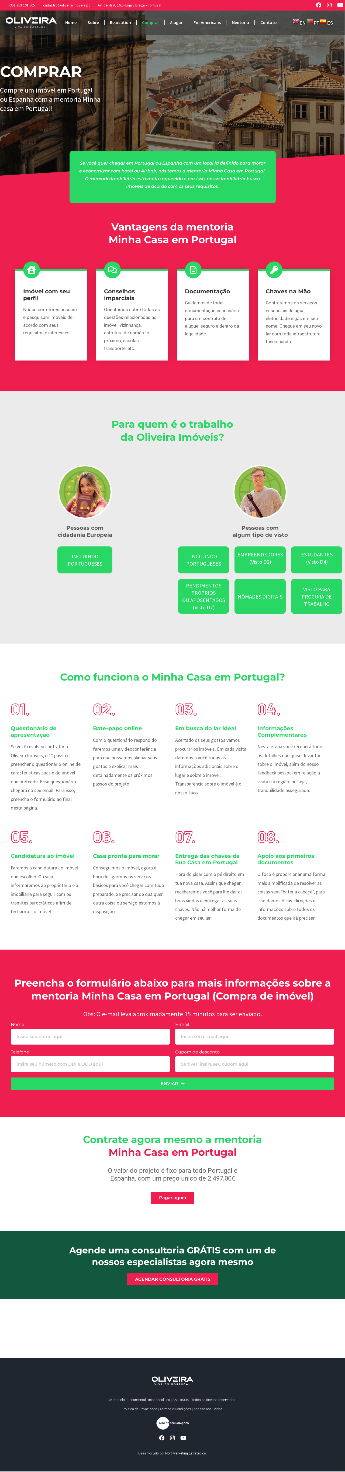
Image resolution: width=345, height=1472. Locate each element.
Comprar (150, 22)
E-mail (182, 1024)
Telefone (20, 1052)
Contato (268, 22)
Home (71, 22)
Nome (17, 1024)
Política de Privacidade (140, 1409)
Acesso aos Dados (208, 1409)
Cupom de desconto (197, 1052)
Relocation (120, 22)
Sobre (93, 22)
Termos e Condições (175, 1409)
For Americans (207, 22)
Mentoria (240, 22)
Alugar (176, 22)
